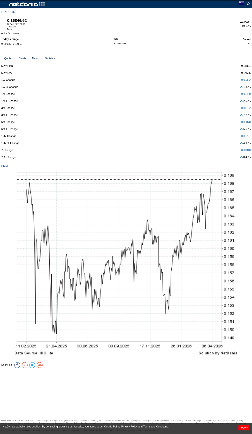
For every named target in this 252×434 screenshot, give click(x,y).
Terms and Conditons (155, 426)
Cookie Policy (112, 426)
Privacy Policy (129, 426)
